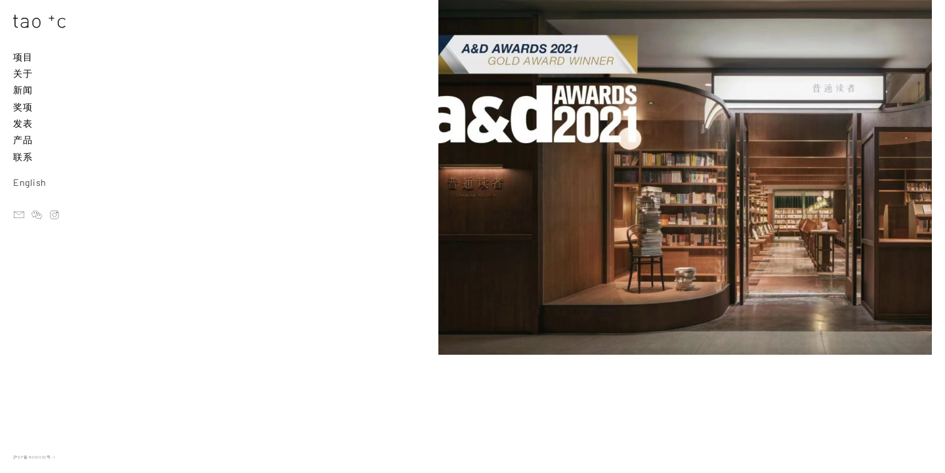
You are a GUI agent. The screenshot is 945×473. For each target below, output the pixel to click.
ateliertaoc (37, 215)
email (19, 215)
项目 (22, 56)
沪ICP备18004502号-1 (33, 457)
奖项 (22, 106)
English (30, 182)
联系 (22, 156)
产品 (22, 139)
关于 (22, 73)
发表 (22, 123)
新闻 (22, 89)
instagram (54, 215)
